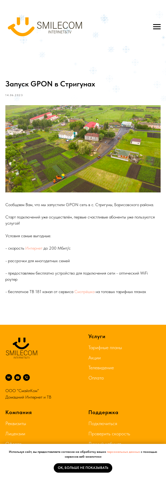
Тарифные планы (105, 347)
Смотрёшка (84, 291)
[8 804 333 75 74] (26, 377)
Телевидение (101, 367)
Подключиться (102, 423)
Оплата (96, 378)
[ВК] (8, 377)
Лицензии (15, 433)
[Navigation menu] (157, 27)
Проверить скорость (109, 433)
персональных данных (123, 452)
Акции (94, 357)
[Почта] (17, 377)
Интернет (33, 248)
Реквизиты (15, 423)
